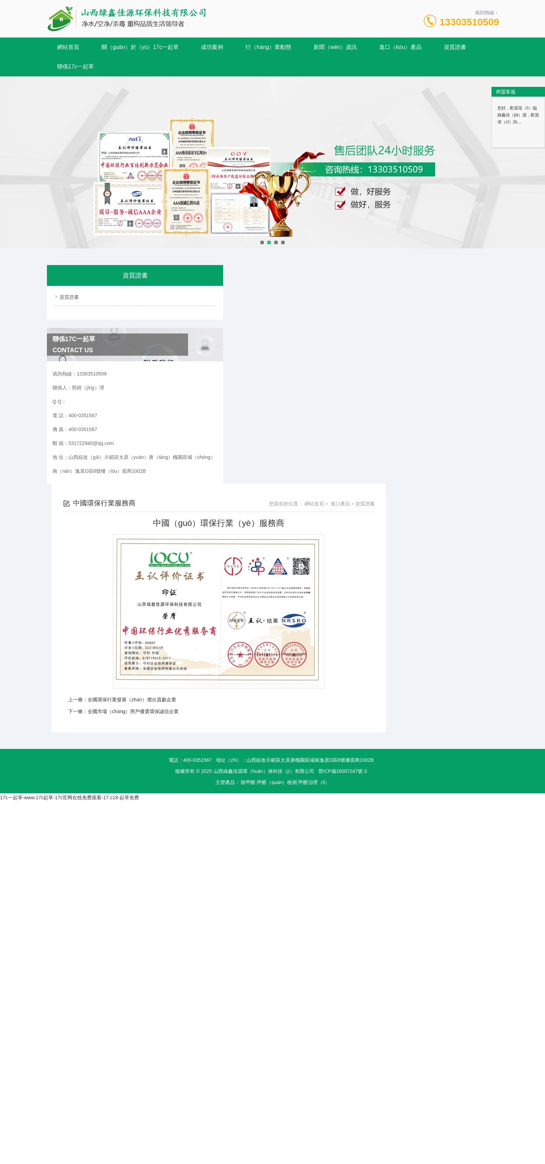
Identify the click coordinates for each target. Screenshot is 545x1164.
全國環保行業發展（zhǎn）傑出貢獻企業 (245, 481)
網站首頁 (68, 47)
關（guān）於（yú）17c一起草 (140, 47)
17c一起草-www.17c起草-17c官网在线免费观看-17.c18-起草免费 (69, 579)
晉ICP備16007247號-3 (342, 552)
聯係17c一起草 (75, 66)
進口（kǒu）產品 (400, 47)
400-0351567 (197, 541)
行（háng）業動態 (268, 47)
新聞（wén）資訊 (335, 47)
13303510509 (469, 22)
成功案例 (212, 47)
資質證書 (455, 47)
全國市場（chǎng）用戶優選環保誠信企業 (246, 493)
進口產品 (452, 285)
